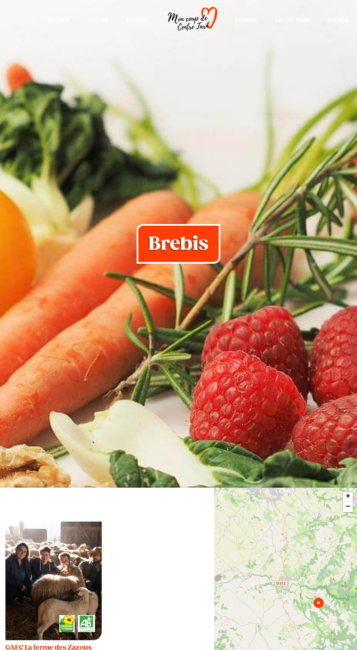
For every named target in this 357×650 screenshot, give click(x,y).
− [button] (348, 507)
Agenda (338, 20)
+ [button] (348, 497)
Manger (138, 20)
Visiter (98, 20)
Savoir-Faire (293, 20)
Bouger (58, 20)
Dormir (245, 20)
